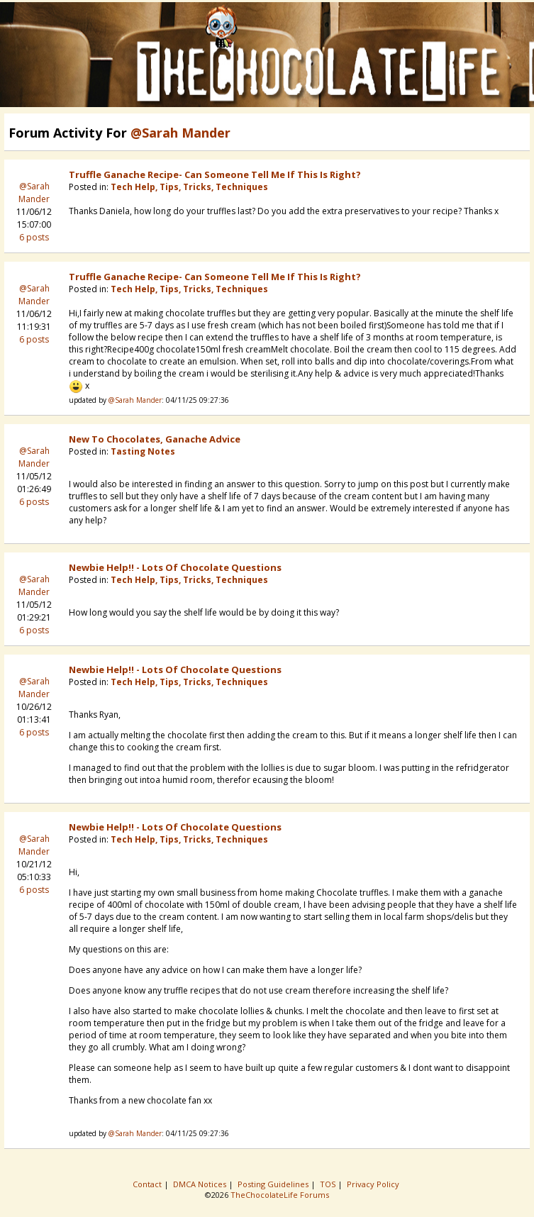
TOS (329, 1184)
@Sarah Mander (34, 192)
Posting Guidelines (274, 1184)
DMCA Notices (200, 1184)
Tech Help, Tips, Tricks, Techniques (189, 187)
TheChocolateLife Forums (279, 1194)
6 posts (34, 237)
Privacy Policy (374, 1184)
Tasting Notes (143, 451)
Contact (148, 1184)
